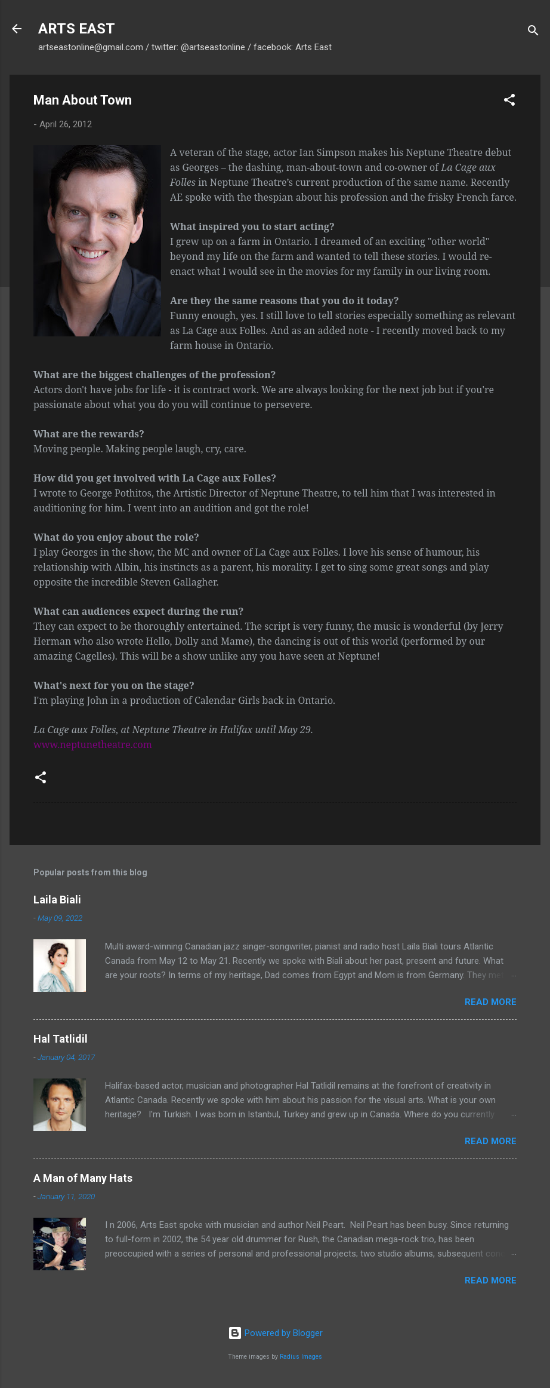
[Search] (533, 32)
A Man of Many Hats (82, 1178)
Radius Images (301, 1357)
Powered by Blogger (275, 1333)
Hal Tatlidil (60, 1038)
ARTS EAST (76, 28)
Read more (491, 1002)
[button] (509, 102)
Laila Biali (57, 899)
